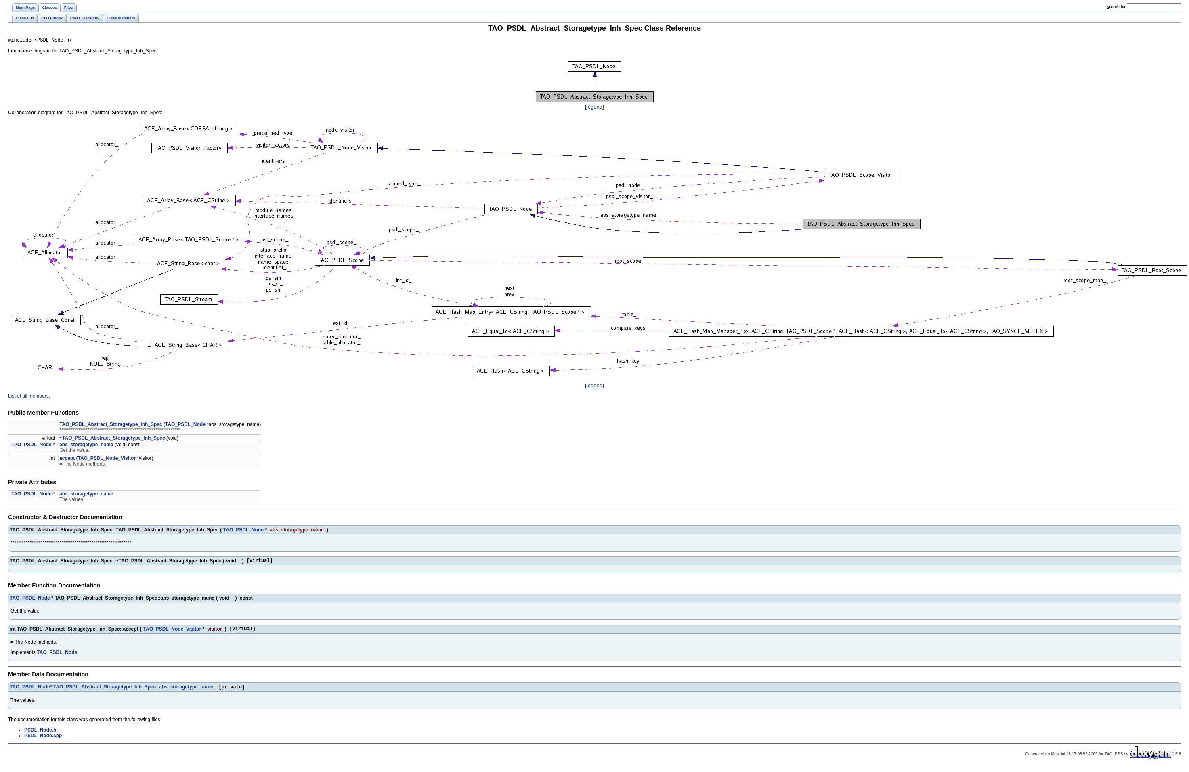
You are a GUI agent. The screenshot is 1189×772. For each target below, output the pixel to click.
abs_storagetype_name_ (87, 495)
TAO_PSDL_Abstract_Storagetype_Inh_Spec (110, 425)
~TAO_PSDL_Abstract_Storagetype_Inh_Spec (112, 439)
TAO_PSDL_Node (185, 425)
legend (594, 108)
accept (67, 459)
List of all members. (29, 397)
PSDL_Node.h (40, 734)
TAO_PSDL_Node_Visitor (107, 459)
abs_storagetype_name (86, 446)
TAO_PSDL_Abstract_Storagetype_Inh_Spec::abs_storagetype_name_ (134, 691)
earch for (1116, 6)
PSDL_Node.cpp (43, 740)
